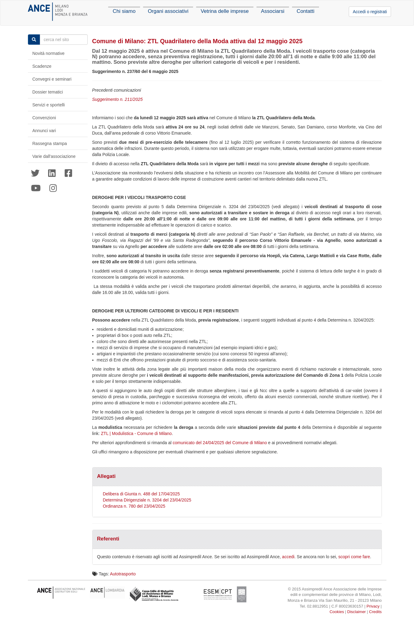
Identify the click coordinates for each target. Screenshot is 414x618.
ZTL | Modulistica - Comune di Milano (136, 433)
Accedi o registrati (370, 11)
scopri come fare (354, 556)
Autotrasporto (123, 573)
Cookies (336, 611)
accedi (288, 556)
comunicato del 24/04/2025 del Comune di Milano (220, 442)
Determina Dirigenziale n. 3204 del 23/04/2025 (147, 500)
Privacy (373, 606)
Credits (375, 611)
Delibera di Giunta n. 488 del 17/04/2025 (141, 493)
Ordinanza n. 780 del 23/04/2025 (134, 506)
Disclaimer (356, 611)
